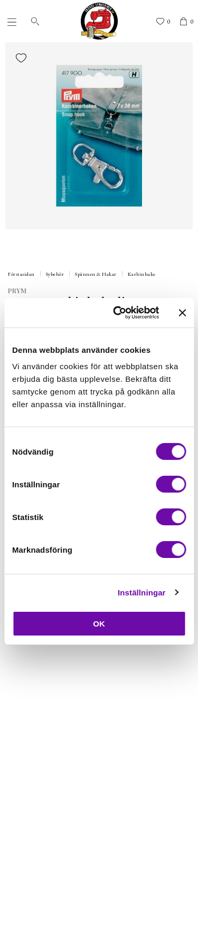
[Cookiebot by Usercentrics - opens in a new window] (118, 313)
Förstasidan (21, 274)
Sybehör (55, 274)
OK (99, 623)
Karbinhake (142, 274)
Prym (17, 290)
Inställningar (141, 592)
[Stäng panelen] (182, 312)
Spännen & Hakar (96, 274)
